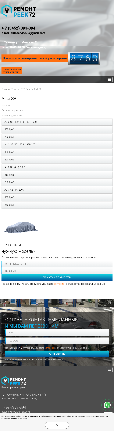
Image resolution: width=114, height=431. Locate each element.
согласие (59, 283)
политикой (5, 419)
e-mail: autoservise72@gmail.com (23, 33)
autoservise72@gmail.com (15, 411)
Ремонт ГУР (18, 89)
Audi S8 (38, 89)
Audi (29, 89)
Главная (5, 89)
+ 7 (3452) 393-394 (18, 28)
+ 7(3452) (13, 408)
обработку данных (97, 416)
